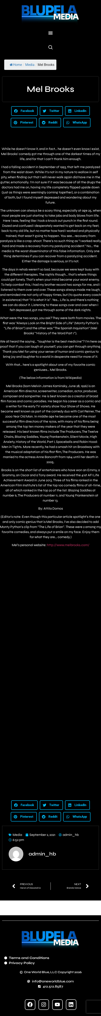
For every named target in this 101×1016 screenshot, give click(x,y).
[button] (50, 33)
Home (16, 65)
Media (30, 65)
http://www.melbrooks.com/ (68, 545)
